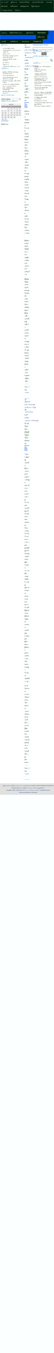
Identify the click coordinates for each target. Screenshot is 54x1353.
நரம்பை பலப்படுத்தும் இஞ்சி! (11, 84)
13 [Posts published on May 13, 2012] (2, 113)
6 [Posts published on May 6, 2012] (2, 111)
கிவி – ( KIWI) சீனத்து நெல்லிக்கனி (8, 88)
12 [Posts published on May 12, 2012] (19, 111)
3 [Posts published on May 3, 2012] (14, 108)
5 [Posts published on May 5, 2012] (19, 108)
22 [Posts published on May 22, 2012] (8, 115)
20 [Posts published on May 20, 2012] (2, 115)
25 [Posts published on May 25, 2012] (17, 115)
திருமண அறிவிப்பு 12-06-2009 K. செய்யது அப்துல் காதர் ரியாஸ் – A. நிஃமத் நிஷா (43, 94)
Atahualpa (34, 792)
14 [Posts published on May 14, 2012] (5, 113)
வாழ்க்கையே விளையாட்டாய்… (11, 66)
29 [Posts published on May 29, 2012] (8, 117)
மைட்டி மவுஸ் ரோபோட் (10, 86)
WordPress (28, 792)
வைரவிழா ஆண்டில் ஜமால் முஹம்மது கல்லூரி (10, 56)
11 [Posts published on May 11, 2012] (17, 111)
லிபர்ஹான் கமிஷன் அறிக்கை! (42, 106)
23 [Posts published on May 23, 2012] (11, 115)
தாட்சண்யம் (6, 62)
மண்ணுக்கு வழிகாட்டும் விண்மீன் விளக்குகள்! (41, 79)
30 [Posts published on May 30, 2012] (11, 117)
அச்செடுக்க (29, 57)
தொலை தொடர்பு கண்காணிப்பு (43, 85)
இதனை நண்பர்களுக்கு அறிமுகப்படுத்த (30, 50)
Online (4, 124)
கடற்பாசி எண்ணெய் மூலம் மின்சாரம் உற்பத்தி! (10, 78)
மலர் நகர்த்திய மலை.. (9, 48)
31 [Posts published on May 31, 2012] (14, 117)
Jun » (6, 119)
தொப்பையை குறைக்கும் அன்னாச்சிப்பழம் (41, 88)
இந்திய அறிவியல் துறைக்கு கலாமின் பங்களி (10, 72)
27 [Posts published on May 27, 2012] (2, 117)
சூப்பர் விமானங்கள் (8, 75)
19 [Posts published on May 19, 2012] (19, 113)
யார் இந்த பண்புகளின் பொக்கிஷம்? (40, 98)
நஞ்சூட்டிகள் (6, 53)
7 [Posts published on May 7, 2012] (5, 111)
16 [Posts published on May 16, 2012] (11, 113)
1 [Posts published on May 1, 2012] (8, 108)
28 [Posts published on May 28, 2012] (5, 117)
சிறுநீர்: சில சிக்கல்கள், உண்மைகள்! (40, 70)
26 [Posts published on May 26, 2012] (19, 115)
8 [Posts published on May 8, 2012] (8, 111)
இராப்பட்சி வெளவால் (40, 76)
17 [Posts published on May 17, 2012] (14, 113)
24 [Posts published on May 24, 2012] (14, 115)
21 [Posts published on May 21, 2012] (5, 115)
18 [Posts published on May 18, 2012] (17, 113)
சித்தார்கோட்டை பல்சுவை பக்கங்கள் (29, 790)
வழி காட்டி (6, 64)
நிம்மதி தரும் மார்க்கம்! (40, 100)
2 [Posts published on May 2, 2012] (11, 108)
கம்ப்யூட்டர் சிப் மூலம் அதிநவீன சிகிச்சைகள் (40, 73)
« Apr (2, 119)
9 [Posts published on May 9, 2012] (11, 111)
